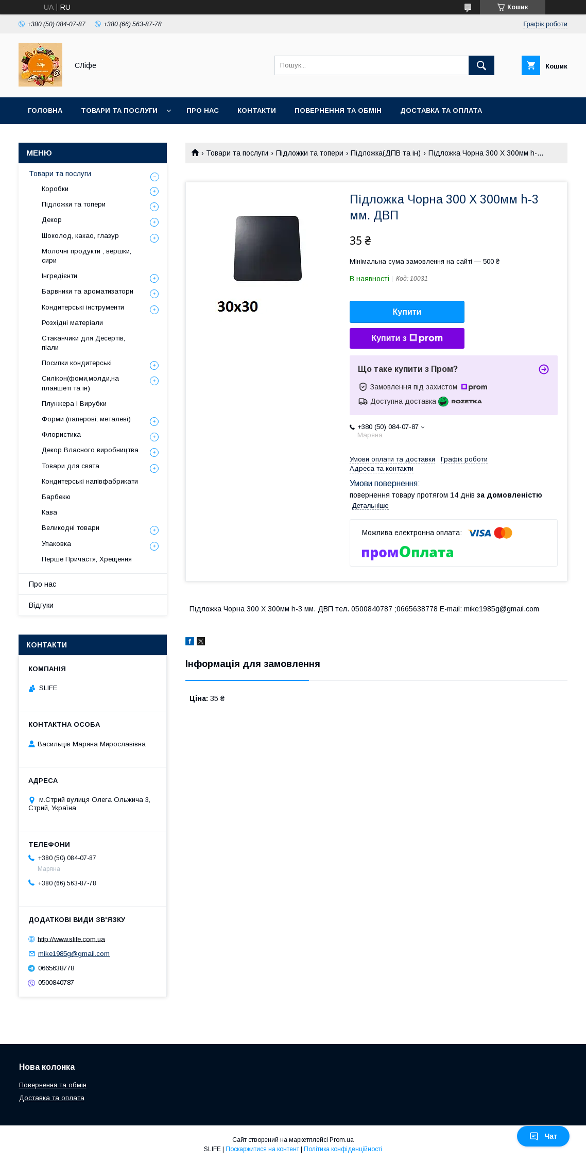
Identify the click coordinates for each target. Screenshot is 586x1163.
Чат (543, 1136)
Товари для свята (70, 466)
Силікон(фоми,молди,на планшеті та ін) (80, 382)
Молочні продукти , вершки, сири (86, 255)
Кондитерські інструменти (83, 307)
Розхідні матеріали (72, 323)
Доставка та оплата (441, 110)
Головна (45, 110)
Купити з (406, 338)
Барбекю (56, 497)
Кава (49, 512)
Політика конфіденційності (343, 1149)
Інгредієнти (59, 276)
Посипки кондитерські (77, 363)
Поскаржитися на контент (262, 1149)
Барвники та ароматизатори (87, 291)
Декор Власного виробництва (90, 450)
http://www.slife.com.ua (71, 939)
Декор (52, 220)
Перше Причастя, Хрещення (87, 559)
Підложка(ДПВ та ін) (386, 153)
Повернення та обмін (338, 110)
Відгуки (41, 605)
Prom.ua (342, 1139)
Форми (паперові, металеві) (86, 419)
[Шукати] (481, 65)
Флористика (61, 434)
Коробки (55, 189)
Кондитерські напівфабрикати (90, 481)
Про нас (202, 110)
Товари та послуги (119, 110)
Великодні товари (70, 528)
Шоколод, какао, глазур (80, 236)
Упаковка (56, 544)
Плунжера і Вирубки (74, 403)
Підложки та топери (309, 153)
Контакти (256, 110)
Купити (407, 311)
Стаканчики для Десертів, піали (83, 342)
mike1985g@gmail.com (74, 953)
